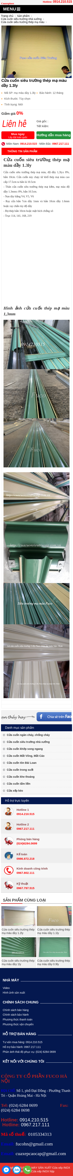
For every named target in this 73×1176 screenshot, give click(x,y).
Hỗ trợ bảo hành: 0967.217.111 (22, 1047)
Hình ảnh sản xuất (14, 992)
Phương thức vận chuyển (18, 1024)
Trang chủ (7, 15)
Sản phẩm (23, 15)
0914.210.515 (62, 1)
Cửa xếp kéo (15, 790)
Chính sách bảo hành (16, 1014)
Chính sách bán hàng (16, 1010)
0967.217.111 (60, 143)
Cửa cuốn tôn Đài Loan (21, 762)
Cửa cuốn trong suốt (20, 769)
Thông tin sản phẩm (22, 151)
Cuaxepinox (7, 3)
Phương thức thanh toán (17, 1019)
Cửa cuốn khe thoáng (20, 776)
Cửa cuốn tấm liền (18, 783)
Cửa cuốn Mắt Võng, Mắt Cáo (25, 755)
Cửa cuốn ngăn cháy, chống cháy (28, 734)
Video (6, 988)
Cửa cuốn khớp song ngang (25, 748)
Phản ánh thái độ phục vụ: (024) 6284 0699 (29, 1051)
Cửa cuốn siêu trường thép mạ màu (22, 22)
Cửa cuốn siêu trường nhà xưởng (21, 19)
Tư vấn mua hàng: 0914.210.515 (22, 1042)
